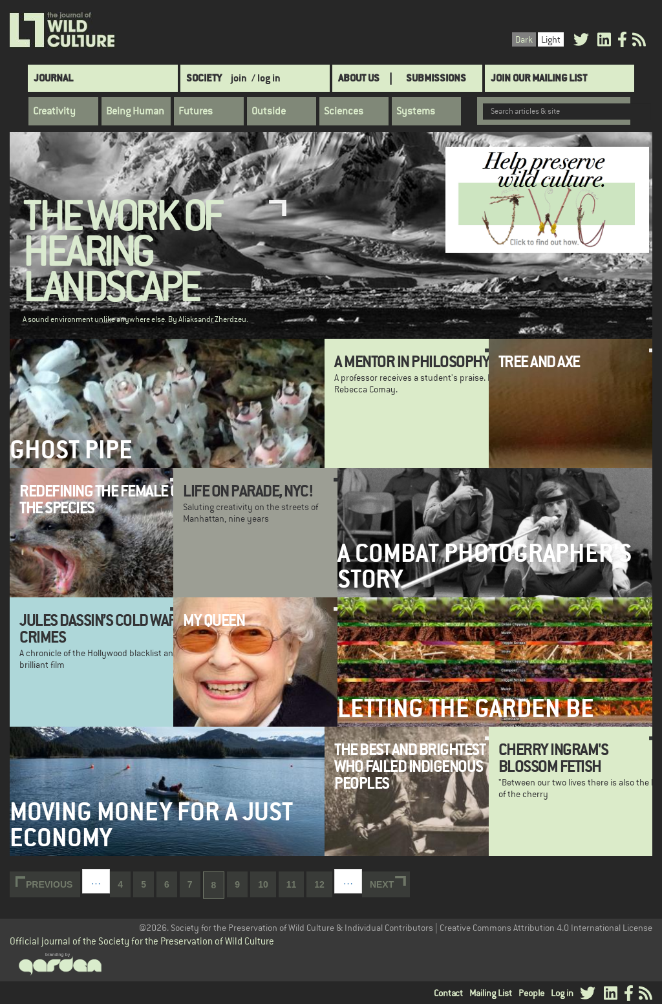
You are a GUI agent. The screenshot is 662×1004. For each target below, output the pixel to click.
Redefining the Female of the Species (102, 499)
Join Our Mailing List (539, 78)
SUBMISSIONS (436, 78)
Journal (53, 78)
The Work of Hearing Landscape (122, 253)
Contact (448, 993)
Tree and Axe (539, 361)
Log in (562, 993)
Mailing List (490, 993)
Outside (268, 111)
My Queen (213, 620)
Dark (524, 39)
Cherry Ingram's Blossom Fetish (553, 757)
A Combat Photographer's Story (484, 565)
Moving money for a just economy (151, 824)
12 (323, 884)
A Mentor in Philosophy (411, 361)
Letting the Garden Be (465, 708)
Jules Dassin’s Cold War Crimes (98, 628)
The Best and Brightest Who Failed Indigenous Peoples (409, 766)
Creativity (54, 111)
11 (295, 884)
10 (267, 884)
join (239, 78)
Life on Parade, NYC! (248, 490)
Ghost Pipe (71, 449)
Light (551, 39)
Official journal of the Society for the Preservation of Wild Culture (142, 941)
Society (204, 78)
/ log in (266, 78)
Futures (195, 111)
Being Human (135, 111)
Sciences (343, 111)
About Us (358, 78)
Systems (415, 111)
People (531, 993)
